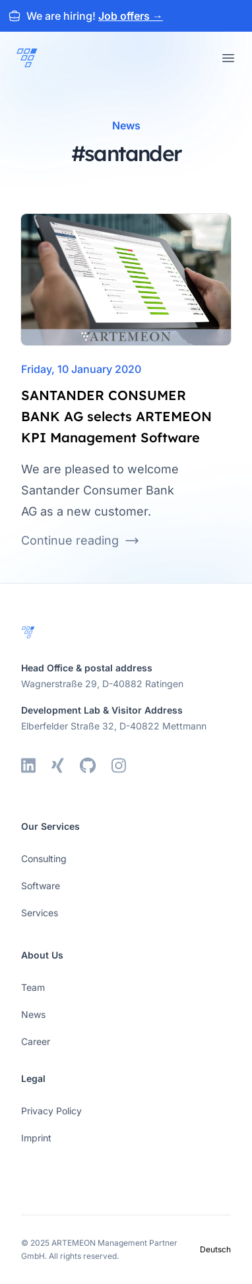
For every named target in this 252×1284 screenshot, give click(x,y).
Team (33, 987)
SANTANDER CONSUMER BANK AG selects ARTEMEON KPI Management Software (116, 416)
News (33, 1014)
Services (39, 912)
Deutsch (215, 1249)
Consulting (44, 858)
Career (35, 1041)
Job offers (130, 15)
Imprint (36, 1137)
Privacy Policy (51, 1110)
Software (40, 885)
